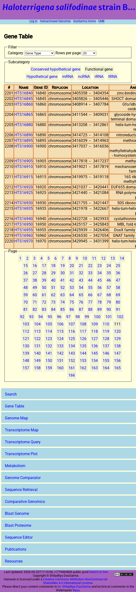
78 (99, 302)
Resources (14, 561)
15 (25, 265)
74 (62, 302)
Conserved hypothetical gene (55, 69)
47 (118, 280)
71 (35, 302)
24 (109, 265)
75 (72, 302)
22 (90, 265)
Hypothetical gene (42, 76)
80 (118, 302)
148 (26, 360)
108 (83, 324)
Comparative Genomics (25, 501)
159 (48, 368)
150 (48, 360)
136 (94, 346)
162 (83, 368)
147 (117, 353)
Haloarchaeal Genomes (55, 21)
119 (106, 331)
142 (60, 353)
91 (118, 309)
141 (48, 353)
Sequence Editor (19, 537)
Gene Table (14, 406)
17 (44, 265)
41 (62, 280)
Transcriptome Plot (21, 454)
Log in (33, 21)
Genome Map (16, 418)
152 (71, 360)
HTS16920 (23, 187)
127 (94, 338)
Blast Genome (17, 513)
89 (99, 309)
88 (90, 309)
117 (83, 331)
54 (81, 287)
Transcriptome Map (21, 430)
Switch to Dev (98, 572)
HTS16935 (23, 208)
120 (117, 331)
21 (81, 265)
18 (53, 265)
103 (26, 324)
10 (85, 258)
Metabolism (15, 465)
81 (25, 309)
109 (94, 324)
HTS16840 (23, 93)
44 (90, 280)
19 (62, 265)
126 (83, 338)
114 (48, 331)
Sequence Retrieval (21, 489)
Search (11, 394)
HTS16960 (23, 235)
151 (60, 360)
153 (83, 360)
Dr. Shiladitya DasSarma (74, 586)
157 (26, 368)
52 (62, 287)
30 (62, 273)
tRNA (112, 76)
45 (99, 280)
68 (109, 295)
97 (68, 316)
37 (25, 280)
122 (37, 338)
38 (35, 280)
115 (60, 331)
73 (53, 302)
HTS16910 (23, 166)
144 (83, 353)
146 (106, 353)
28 (44, 273)
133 (60, 346)
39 (44, 280)
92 (22, 316)
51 (53, 287)
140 (37, 353)
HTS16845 (23, 98)
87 (81, 309)
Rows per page (75, 53)
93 (31, 316)
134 (71, 346)
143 (71, 353)
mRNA (67, 76)
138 (117, 346)
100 (97, 316)
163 (94, 368)
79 (109, 302)
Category (31, 53)
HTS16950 (23, 224)
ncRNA (84, 76)
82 (35, 309)
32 (81, 273)
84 (53, 309)
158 (37, 368)
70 (25, 302)
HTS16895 (23, 140)
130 (26, 346)
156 (117, 360)
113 (37, 331)
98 (77, 316)
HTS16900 (23, 146)
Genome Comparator (23, 477)
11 (94, 258)
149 (37, 360)
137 (106, 346)
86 (72, 309)
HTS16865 (23, 114)
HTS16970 (23, 241)
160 (60, 368)
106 (60, 324)
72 (44, 302)
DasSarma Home (84, 21)
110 (106, 324)
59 (25, 295)
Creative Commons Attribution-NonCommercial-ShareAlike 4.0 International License (75, 581)
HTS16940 (23, 218)
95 (50, 316)
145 (94, 353)
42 (72, 280)
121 (26, 338)
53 (72, 287)
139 (26, 353)
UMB (101, 21)
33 (90, 273)
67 (99, 295)
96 (59, 316)
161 (71, 368)
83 (44, 309)
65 (81, 295)
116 (71, 331)
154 (94, 360)
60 (35, 295)
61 (44, 295)
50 (44, 287)
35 (109, 273)
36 (118, 273)
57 (109, 287)
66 (90, 295)
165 (117, 368)
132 (48, 346)
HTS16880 (23, 124)
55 (90, 287)
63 (62, 295)
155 (106, 360)
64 (72, 295)
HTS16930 (23, 203)
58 (118, 287)
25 (118, 265)
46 (109, 280)
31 (72, 273)
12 (103, 258)
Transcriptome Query (23, 442)
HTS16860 (23, 104)
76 (81, 302)
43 (81, 280)
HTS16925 (23, 192)
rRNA (99, 76)
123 (48, 338)
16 (35, 265)
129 (117, 338)
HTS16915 (23, 177)
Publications (15, 549)
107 (71, 324)
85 (62, 309)
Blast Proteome (18, 525)
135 (83, 346)
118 (94, 331)
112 (26, 331)
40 (53, 280)
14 (122, 258)
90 (109, 309)
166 (71, 375)
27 (35, 273)
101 (108, 316)
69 (118, 295)
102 (120, 316)
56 (99, 287)
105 (48, 324)
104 (37, 324)
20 (72, 265)
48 (25, 287)
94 (40, 316)
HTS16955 (23, 230)
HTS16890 (23, 135)
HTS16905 (23, 161)
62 (53, 295)
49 (35, 287)
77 (90, 302)
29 (53, 273)
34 (99, 273)
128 (106, 338)
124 (60, 338)
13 (112, 258)
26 (25, 273)
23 (99, 265)
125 (71, 338)
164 (106, 368)
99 (87, 316)
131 (37, 346)
